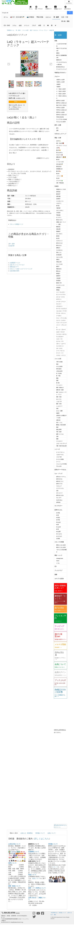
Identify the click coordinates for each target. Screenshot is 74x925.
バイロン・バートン (61, 355)
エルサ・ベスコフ (60, 332)
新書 (57, 438)
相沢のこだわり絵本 (61, 547)
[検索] (9, 13)
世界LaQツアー (14, 267)
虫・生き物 (58, 373)
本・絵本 (56, 17)
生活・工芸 (64, 17)
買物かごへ (17, 101)
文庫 (57, 436)
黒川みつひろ (59, 219)
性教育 (57, 413)
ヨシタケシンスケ (60, 285)
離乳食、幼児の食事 (61, 424)
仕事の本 (58, 420)
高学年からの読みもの (61, 114)
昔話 (57, 364)
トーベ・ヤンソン (60, 350)
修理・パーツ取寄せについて (37, 888)
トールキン (58, 315)
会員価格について (33, 851)
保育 (39, 25)
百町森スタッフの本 (61, 189)
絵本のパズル (59, 483)
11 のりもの (59, 536)
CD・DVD (7, 25)
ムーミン (58, 461)
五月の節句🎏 (59, 164)
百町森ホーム (10, 30)
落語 (57, 427)
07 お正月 (58, 527)
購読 (55, 914)
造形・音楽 (58, 396)
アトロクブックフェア (61, 69)
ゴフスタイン (59, 306)
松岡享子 (58, 275)
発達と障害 (58, 429)
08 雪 (57, 529)
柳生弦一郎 (58, 283)
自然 (57, 408)
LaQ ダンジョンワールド (17, 264)
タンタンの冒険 (59, 459)
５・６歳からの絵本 (61, 93)
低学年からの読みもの (61, 103)
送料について (12, 863)
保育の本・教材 (59, 389)
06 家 (57, 524)
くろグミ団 (58, 457)
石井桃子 (58, 198)
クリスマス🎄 (59, 180)
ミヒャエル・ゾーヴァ (61, 311)
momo (57, 560)
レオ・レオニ (59, 348)
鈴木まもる (58, 245)
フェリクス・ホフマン (61, 334)
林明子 (57, 266)
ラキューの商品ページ (16, 224)
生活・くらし (59, 422)
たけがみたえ (59, 250)
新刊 (57, 128)
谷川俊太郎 (58, 254)
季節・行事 (58, 137)
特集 (56, 40)
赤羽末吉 (58, 191)
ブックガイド (59, 441)
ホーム (6, 17)
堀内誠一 (58, 273)
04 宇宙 (58, 520)
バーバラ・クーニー (61, 301)
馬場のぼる (58, 268)
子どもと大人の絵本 (61, 121)
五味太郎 (58, 229)
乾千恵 (57, 205)
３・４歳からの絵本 (61, 89)
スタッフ (55, 867)
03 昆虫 (58, 517)
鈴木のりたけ (59, 243)
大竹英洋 (58, 212)
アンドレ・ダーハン (61, 313)
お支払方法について (14, 844)
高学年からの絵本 (60, 112)
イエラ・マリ (59, 339)
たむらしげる (59, 257)
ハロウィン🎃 (59, 176)
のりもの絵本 (59, 366)
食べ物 (57, 382)
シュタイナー (59, 406)
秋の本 (57, 173)
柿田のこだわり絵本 (61, 545)
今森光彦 (58, 208)
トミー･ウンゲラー (60, 292)
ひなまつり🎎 (59, 154)
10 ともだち (59, 534)
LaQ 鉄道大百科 (14, 271)
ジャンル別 (25, 30)
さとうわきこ (59, 233)
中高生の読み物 (59, 117)
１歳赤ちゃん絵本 (60, 82)
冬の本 (57, 178)
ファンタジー (59, 385)
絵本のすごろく (59, 481)
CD (55, 566)
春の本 (57, 159)
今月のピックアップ (60, 133)
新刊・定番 (58, 125)
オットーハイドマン (61, 294)
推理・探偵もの (59, 387)
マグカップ (58, 486)
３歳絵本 (58, 86)
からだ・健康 (59, 410)
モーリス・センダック (61, 308)
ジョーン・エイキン (61, 320)
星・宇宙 (58, 375)
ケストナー (58, 304)
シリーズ (57, 449)
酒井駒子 (58, 231)
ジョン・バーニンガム (61, 318)
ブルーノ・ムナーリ (61, 343)
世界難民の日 (59, 169)
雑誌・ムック (58, 555)
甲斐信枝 (58, 215)
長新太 (57, 259)
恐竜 (57, 380)
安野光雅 (58, 196)
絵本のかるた (59, 479)
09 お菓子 (58, 531)
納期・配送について (14, 886)
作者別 (56, 186)
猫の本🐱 (58, 150)
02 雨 (57, 515)
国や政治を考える (60, 66)
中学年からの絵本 (60, 107)
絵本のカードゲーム (61, 476)
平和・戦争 (58, 431)
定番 (57, 130)
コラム (14, 25)
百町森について (40, 833)
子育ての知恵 (59, 361)
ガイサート (58, 299)
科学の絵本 (58, 368)
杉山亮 (57, 238)
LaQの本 (51, 30)
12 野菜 (58, 538)
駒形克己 (58, 226)
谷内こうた (58, 252)
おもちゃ (48, 17)
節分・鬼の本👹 (60, 143)
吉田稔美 (58, 287)
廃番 (56, 574)
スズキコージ (59, 240)
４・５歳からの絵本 (61, 91)
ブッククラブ (58, 570)
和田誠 (57, 290)
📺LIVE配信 (30, 17)
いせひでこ (58, 203)
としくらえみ (59, 264)
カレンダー (58, 497)
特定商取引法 (54, 912)
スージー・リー (59, 353)
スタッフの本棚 (59, 542)
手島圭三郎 (58, 261)
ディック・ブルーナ (61, 329)
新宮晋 (57, 236)
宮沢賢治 (58, 280)
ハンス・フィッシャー (61, 322)
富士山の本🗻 (59, 152)
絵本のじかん (58, 510)
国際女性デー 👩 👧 (61, 157)
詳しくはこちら (42, 838)
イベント (26, 25)
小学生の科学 (59, 371)
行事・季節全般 (59, 183)
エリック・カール (60, 297)
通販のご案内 (14, 833)
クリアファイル (59, 488)
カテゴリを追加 (59, 578)
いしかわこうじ (59, 201)
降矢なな (58, 271)
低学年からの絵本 (60, 100)
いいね (57, 563)
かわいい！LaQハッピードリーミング (21, 269)
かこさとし (58, 217)
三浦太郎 (58, 278)
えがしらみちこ (59, 210)
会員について (52, 833)
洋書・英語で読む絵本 (61, 445)
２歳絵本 (58, 84)
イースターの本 (59, 161)
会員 (20, 25)
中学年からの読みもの (61, 110)
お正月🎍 (58, 141)
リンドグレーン (59, 346)
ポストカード (59, 493)
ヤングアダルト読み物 (61, 119)
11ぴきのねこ (59, 500)
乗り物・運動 (65, 21)
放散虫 (57, 53)
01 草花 (58, 512)
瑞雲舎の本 (58, 60)
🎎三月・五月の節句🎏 (17, 17)
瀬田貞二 (58, 247)
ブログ (34, 25)
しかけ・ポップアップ (61, 443)
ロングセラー (58, 505)
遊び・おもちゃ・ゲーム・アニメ (39, 30)
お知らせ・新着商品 (27, 833)
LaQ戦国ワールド (15, 262)
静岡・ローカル (59, 434)
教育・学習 (58, 403)
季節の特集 (40, 17)
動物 (57, 378)
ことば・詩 (58, 401)
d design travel (59, 558)
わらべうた (58, 399)
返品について (32, 874)
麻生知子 (58, 194)
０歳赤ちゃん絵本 (60, 79)
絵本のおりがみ (59, 495)
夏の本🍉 (58, 171)
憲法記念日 (58, 166)
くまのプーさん (59, 454)
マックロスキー (59, 336)
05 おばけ (58, 522)
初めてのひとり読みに (61, 105)
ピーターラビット (60, 452)
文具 (57, 490)
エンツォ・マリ (59, 341)
